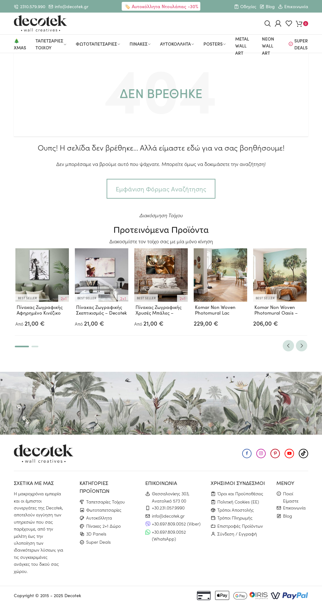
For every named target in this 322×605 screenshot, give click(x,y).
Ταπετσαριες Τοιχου (49, 44)
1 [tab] (22, 346)
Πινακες (138, 44)
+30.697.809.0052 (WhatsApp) (169, 535)
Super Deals (301, 44)
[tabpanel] (42, 288)
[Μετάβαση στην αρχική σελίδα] (40, 23)
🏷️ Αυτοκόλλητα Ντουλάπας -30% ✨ (161, 10)
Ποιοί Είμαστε (290, 496)
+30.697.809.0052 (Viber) (176, 523)
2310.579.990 (32, 6)
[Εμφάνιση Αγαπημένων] (289, 23)
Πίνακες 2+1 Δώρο (103, 526)
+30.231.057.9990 (168, 507)
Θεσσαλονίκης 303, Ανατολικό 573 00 (170, 496)
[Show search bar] (267, 23)
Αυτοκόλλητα (99, 517)
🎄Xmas (20, 44)
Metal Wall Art (242, 46)
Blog (270, 6)
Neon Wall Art (268, 46)
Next (301, 345)
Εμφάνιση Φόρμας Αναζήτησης (161, 188)
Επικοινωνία (296, 6)
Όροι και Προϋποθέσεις (240, 493)
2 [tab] (35, 346)
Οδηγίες (248, 6)
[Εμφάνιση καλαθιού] (302, 23)
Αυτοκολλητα (175, 44)
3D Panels (96, 534)
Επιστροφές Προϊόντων (240, 526)
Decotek (72, 595)
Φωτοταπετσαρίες (103, 510)
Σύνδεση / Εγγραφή (237, 534)
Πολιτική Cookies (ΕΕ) (238, 501)
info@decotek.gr (71, 6)
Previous (288, 345)
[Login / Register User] (278, 23)
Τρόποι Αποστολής (235, 510)
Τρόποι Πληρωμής (235, 517)
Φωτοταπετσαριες (96, 44)
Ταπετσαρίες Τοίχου (105, 501)
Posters (213, 44)
